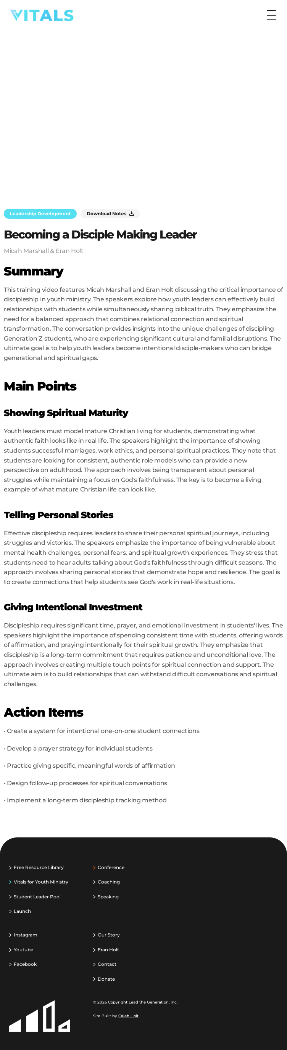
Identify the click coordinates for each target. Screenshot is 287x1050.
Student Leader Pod (37, 897)
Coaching (109, 882)
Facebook (25, 964)
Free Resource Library (39, 867)
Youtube (23, 949)
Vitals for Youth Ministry (41, 882)
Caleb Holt (128, 1015)
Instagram (25, 935)
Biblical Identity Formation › (218, 832)
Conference (111, 867)
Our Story (109, 935)
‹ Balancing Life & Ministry (66, 832)
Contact (107, 964)
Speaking (108, 897)
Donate (106, 979)
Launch (22, 911)
